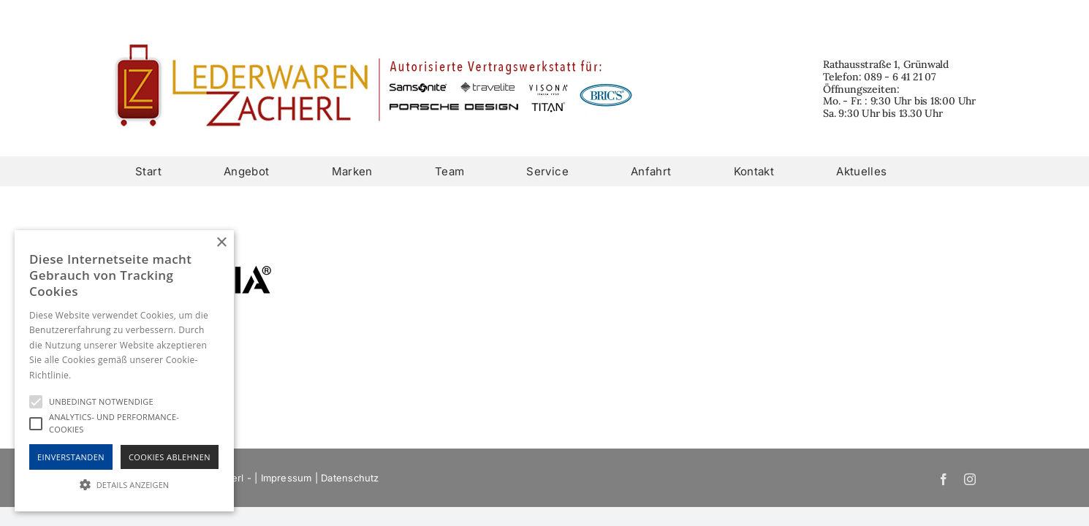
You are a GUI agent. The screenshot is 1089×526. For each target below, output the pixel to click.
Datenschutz (350, 478)
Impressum (286, 478)
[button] (124, 484)
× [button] (221, 242)
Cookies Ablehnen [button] (169, 456)
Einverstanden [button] (71, 456)
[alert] (124, 370)
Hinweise (92, 375)
